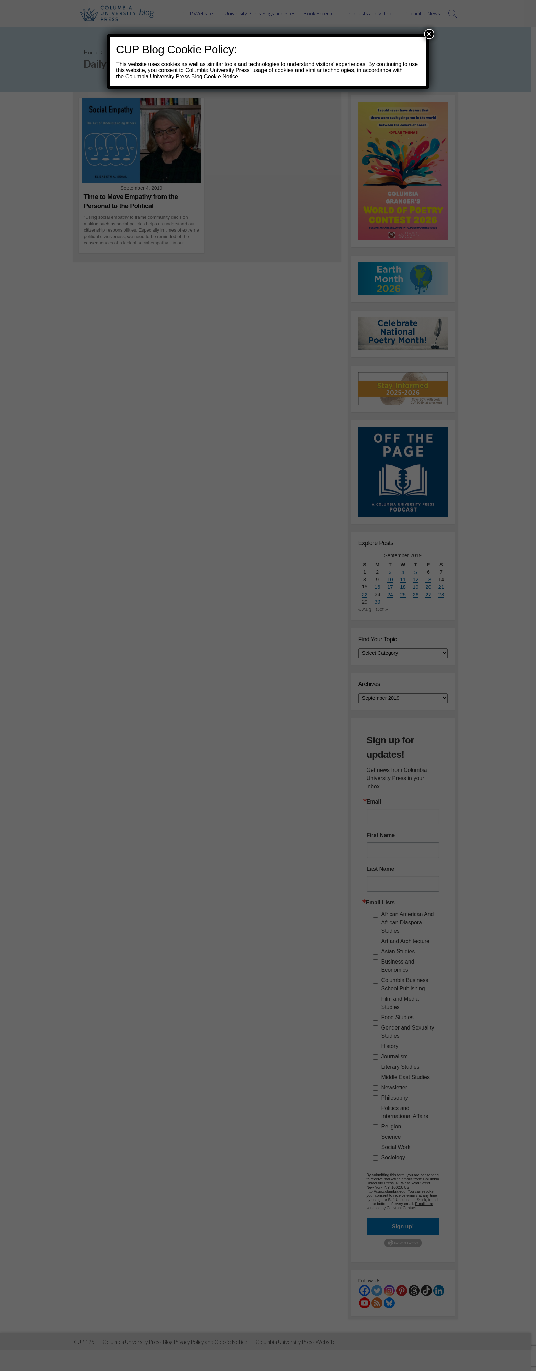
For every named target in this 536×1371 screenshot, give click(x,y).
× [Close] (429, 33)
